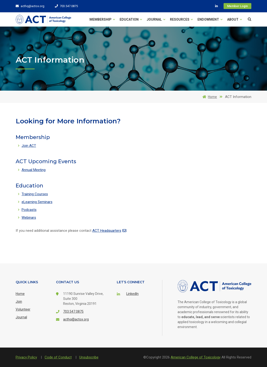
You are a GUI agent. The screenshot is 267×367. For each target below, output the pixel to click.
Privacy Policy (26, 357)
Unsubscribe (88, 357)
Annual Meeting (34, 170)
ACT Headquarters (109, 230)
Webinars (29, 217)
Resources (181, 19)
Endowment (209, 19)
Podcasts (29, 210)
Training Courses (35, 194)
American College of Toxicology (195, 357)
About (234, 19)
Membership (102, 19)
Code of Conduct (58, 357)
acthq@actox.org (30, 6)
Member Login (237, 6)
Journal (156, 19)
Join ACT (29, 146)
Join (19, 301)
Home (209, 97)
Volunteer (23, 309)
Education (131, 19)
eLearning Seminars (37, 202)
